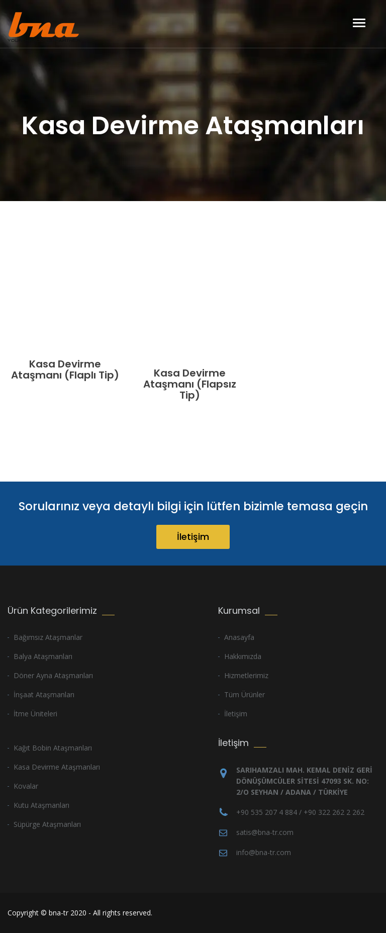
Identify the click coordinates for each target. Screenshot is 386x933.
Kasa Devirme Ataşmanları (57, 767)
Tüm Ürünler (244, 694)
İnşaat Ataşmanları (44, 694)
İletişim (193, 536)
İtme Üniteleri (35, 713)
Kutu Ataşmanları (41, 805)
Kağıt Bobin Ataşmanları (53, 748)
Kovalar (26, 786)
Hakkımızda (242, 656)
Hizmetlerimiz (246, 675)
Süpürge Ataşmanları (47, 824)
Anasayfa (239, 637)
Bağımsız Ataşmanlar (48, 637)
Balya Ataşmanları (43, 656)
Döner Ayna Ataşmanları (53, 675)
